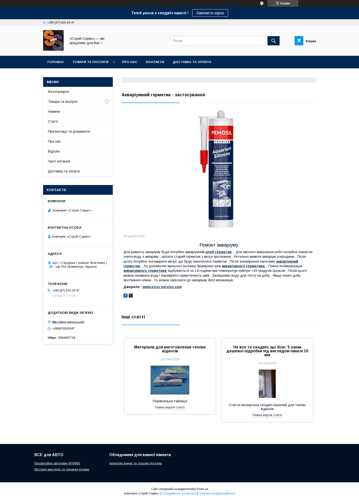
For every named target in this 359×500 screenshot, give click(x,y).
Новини (54, 111)
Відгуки (54, 151)
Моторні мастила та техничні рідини (61, 469)
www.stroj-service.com (162, 287)
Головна (55, 62)
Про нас (129, 62)
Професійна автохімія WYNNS (57, 463)
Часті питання (59, 161)
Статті (53, 121)
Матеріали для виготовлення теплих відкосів (170, 349)
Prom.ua (202, 489)
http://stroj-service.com (68, 321)
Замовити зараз (210, 13)
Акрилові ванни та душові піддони (135, 463)
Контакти (155, 62)
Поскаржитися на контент (179, 493)
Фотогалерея (58, 92)
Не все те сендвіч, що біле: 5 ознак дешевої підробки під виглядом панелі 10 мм (267, 351)
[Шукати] (273, 40)
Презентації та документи (69, 131)
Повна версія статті (170, 407)
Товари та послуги (90, 62)
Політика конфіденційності (217, 493)
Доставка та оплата (192, 62)
